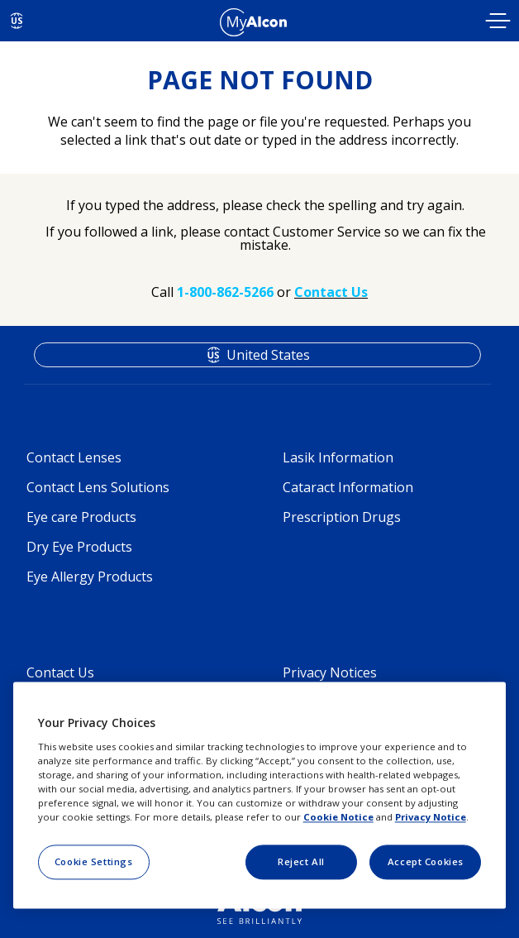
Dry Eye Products (79, 546)
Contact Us (60, 672)
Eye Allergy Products (89, 576)
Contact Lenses (73, 457)
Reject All (301, 861)
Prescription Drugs (342, 517)
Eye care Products (81, 517)
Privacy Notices (330, 672)
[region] (260, 795)
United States (268, 355)
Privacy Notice (430, 817)
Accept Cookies (426, 861)
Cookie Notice (338, 817)
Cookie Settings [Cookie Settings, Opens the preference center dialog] (94, 861)
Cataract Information (348, 487)
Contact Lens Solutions (97, 487)
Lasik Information (338, 457)
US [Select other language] (17, 20)
